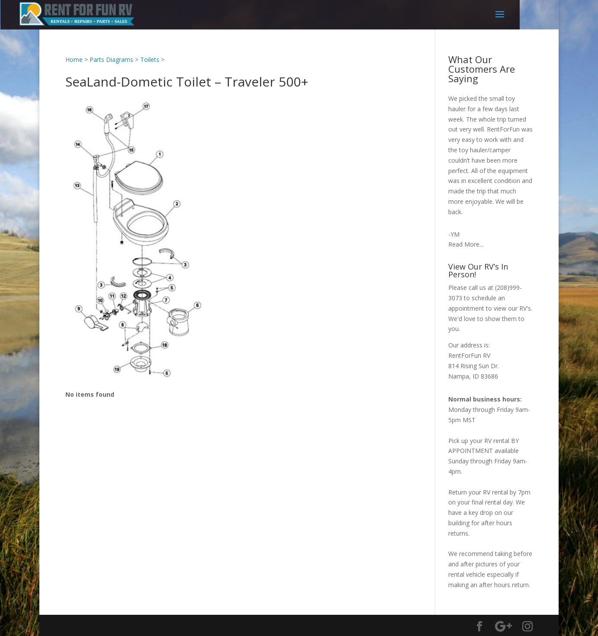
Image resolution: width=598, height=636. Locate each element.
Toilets (149, 59)
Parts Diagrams (111, 59)
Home (74, 59)
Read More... (465, 244)
